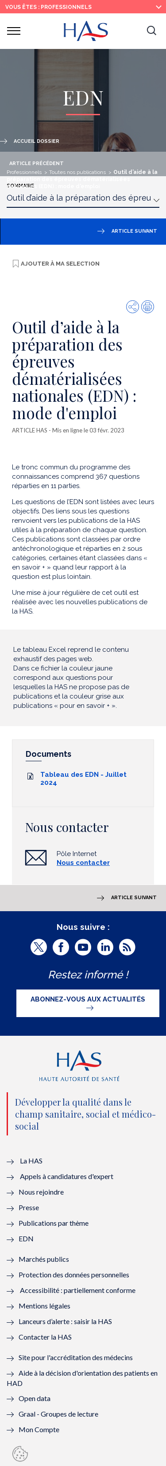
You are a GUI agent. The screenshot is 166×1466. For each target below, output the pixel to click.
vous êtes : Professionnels (48, 7)
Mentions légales (44, 1305)
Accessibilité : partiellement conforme (78, 1290)
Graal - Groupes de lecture (58, 1413)
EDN (26, 1238)
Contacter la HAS (45, 1337)
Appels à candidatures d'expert (67, 1176)
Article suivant (134, 231)
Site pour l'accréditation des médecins (76, 1357)
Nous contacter (83, 863)
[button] (151, 31)
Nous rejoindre (41, 1191)
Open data (34, 1398)
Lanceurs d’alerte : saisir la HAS (65, 1321)
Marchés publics (44, 1259)
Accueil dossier (36, 141)
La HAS (31, 1160)
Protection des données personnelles (74, 1274)
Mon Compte (39, 1429)
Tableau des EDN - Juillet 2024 (83, 779)
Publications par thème (54, 1223)
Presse (29, 1207)
